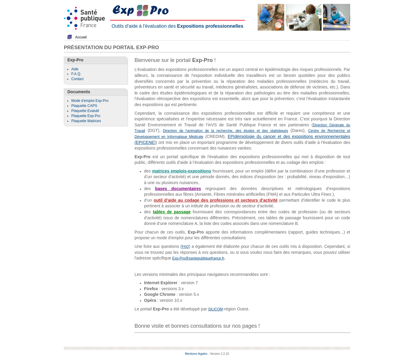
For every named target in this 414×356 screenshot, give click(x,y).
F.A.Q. (76, 74)
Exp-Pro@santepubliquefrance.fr (198, 258)
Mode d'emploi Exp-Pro (89, 101)
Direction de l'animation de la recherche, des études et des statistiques (225, 131)
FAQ (185, 247)
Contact (77, 79)
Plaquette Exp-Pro (85, 116)
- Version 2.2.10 (218, 353)
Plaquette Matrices (86, 121)
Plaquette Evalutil (85, 111)
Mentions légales (196, 353)
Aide (74, 69)
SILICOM (215, 309)
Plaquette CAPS (84, 106)
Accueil (81, 37)
